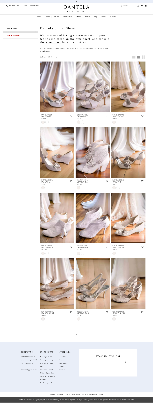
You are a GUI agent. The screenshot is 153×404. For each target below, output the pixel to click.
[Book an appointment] (31, 7)
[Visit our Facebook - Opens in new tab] (101, 372)
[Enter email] (108, 363)
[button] (138, 7)
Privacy (67, 396)
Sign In (61, 368)
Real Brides (63, 365)
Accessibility (76, 396)
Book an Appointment (90, 2)
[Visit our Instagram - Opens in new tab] (105, 372)
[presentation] (57, 88)
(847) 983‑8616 (27, 365)
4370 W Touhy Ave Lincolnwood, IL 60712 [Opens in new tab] (29, 360)
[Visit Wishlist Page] (142, 7)
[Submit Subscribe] (126, 363)
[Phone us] (13, 7)
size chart (53, 44)
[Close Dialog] (3, 401)
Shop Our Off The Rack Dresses (66, 2)
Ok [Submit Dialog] (149, 401)
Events (61, 361)
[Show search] (127, 7)
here (132, 401)
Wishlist (62, 371)
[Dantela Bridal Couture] (76, 10)
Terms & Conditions (56, 396)
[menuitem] (13, 7)
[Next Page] (81, 335)
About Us (62, 358)
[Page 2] (78, 335)
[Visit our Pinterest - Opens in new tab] (110, 372)
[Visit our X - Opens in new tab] (114, 372)
